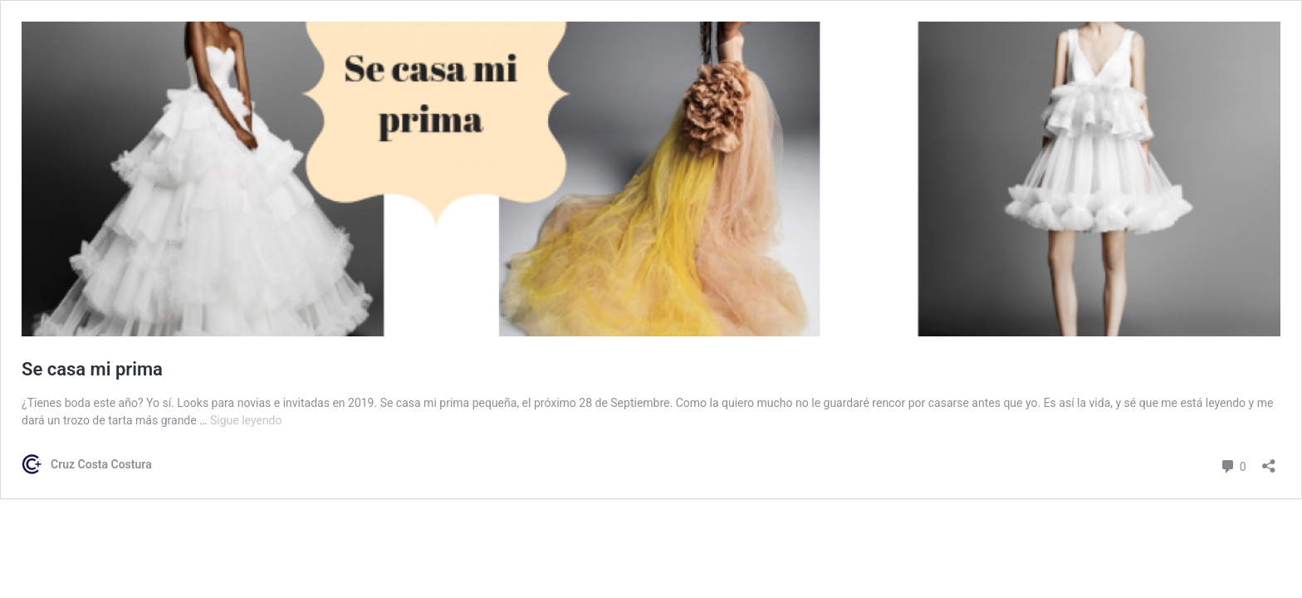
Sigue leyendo (246, 420)
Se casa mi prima (92, 369)
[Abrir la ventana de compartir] (1268, 460)
